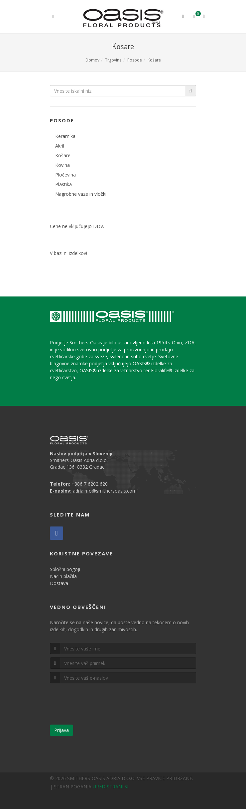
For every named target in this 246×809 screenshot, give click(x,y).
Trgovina (113, 60)
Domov (92, 60)
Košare (154, 60)
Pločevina (65, 175)
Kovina (62, 165)
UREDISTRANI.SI (110, 786)
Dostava (59, 583)
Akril (59, 146)
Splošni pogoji (65, 569)
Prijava (61, 730)
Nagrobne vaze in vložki (80, 194)
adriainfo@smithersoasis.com (105, 491)
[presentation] (100, 707)
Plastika (63, 184)
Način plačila (63, 576)
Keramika (65, 136)
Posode (134, 60)
